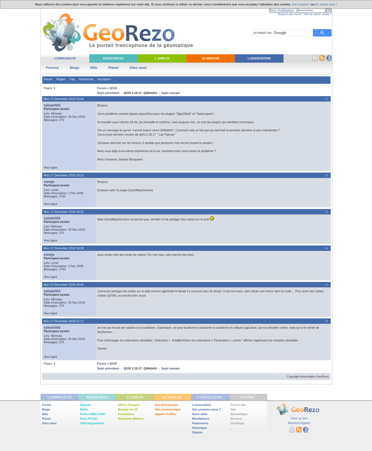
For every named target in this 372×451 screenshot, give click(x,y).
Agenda (85, 404)
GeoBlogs (237, 423)
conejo (49, 182)
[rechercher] (279, 33)
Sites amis (138, 68)
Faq (72, 79)
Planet (113, 68)
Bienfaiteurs (201, 418)
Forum (48, 79)
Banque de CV (128, 409)
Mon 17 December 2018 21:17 (64, 321)
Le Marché (210, 58)
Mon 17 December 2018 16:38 (64, 248)
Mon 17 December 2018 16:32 (64, 211)
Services (236, 418)
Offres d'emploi (128, 404)
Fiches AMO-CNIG (92, 414)
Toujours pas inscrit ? (290, 14)
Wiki (93, 68)
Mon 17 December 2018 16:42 (64, 284)
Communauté (65, 58)
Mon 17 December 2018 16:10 (64, 175)
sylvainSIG (52, 105)
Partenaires (200, 423)
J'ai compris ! (301, 4)
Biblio (84, 409)
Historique (199, 427)
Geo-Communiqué (167, 409)
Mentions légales (299, 423)
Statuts (197, 432)
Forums (52, 68)
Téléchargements (92, 423)
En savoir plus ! (326, 4)
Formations (126, 414)
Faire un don (299, 418)
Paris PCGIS (88, 418)
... (231, 427)
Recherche (86, 79)
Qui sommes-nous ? (206, 409)
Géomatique (239, 414)
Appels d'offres (165, 414)
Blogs (74, 68)
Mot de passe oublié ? (317, 14)
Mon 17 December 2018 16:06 (64, 98)
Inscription (104, 79)
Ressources (113, 58)
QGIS (113, 88)
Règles (61, 79)
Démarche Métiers (131, 418)
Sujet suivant (170, 93)
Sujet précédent (108, 93)
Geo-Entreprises (166, 404)
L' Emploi (162, 58)
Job (233, 409)
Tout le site (238, 404)
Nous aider (200, 414)
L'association (201, 404)
